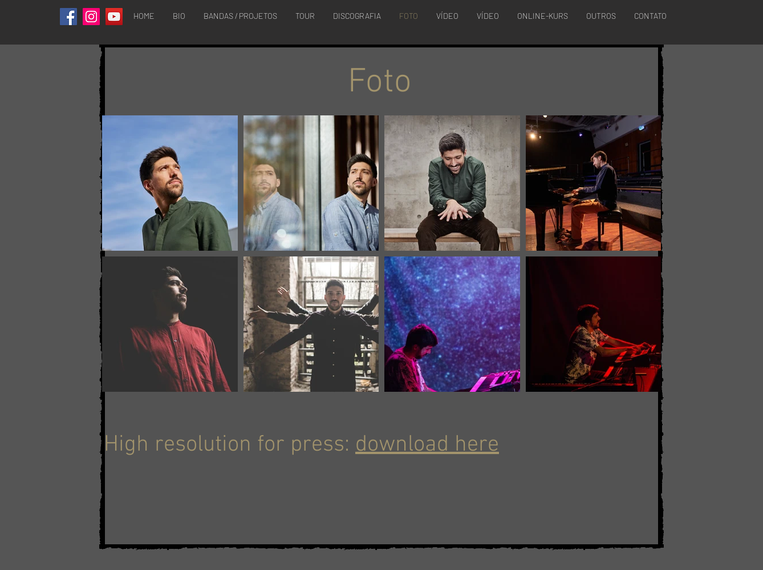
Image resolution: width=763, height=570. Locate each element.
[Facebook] (68, 16)
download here (427, 445)
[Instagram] (91, 16)
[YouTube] (114, 16)
